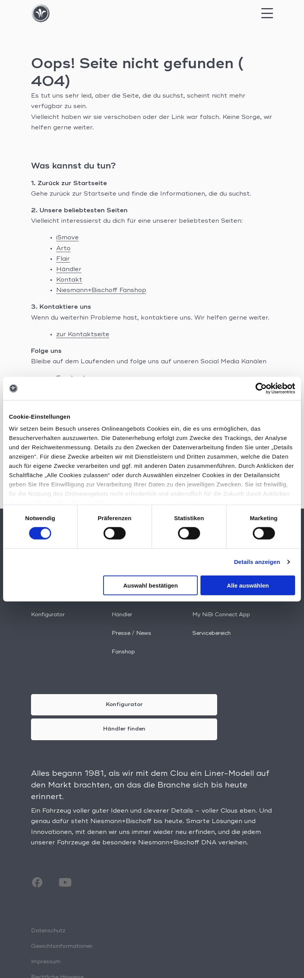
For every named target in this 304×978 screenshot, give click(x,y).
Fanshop (123, 652)
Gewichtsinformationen (62, 946)
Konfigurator (48, 614)
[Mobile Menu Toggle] (267, 15)
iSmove (67, 238)
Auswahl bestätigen (150, 585)
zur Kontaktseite (82, 335)
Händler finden (124, 729)
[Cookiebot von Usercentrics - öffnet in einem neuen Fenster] (261, 388)
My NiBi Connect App (221, 614)
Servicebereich (211, 633)
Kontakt (69, 280)
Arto (63, 249)
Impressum (45, 961)
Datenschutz (48, 930)
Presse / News (131, 633)
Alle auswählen (248, 585)
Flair (63, 259)
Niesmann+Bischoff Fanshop (101, 290)
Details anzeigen (257, 562)
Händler (68, 269)
